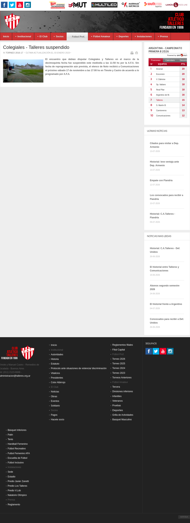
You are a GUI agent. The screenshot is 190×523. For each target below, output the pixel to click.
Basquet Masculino (122, 419)
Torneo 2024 (118, 368)
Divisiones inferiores (122, 391)
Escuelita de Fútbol (17, 458)
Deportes (117, 410)
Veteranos (117, 401)
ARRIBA (184, 517)
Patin (10, 434)
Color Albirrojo (58, 382)
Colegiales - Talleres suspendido (36, 47)
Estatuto (55, 363)
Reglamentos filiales (122, 345)
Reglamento (14, 504)
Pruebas (116, 405)
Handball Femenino (18, 444)
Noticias (55, 391)
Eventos (55, 401)
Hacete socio (57, 419)
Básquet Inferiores (17, 430)
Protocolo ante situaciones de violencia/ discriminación (79, 368)
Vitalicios (55, 373)
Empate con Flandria (161, 180)
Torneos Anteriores (121, 377)
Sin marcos (167, 83)
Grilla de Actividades (122, 415)
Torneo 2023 (118, 373)
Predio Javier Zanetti (18, 481)
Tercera (116, 386)
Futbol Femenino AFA (19, 453)
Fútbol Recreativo (17, 448)
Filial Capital (118, 349)
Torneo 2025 (118, 363)
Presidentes (57, 377)
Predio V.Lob (14, 490)
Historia (55, 359)
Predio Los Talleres (17, 486)
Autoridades (57, 354)
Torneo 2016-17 (14, 53)
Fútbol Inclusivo (16, 462)
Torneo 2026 (118, 359)
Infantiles (116, 396)
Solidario (55, 405)
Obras (54, 396)
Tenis (10, 439)
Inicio (54, 345)
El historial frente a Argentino (166, 304)
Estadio (11, 476)
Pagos (54, 415)
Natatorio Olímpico (17, 495)
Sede (10, 471)
